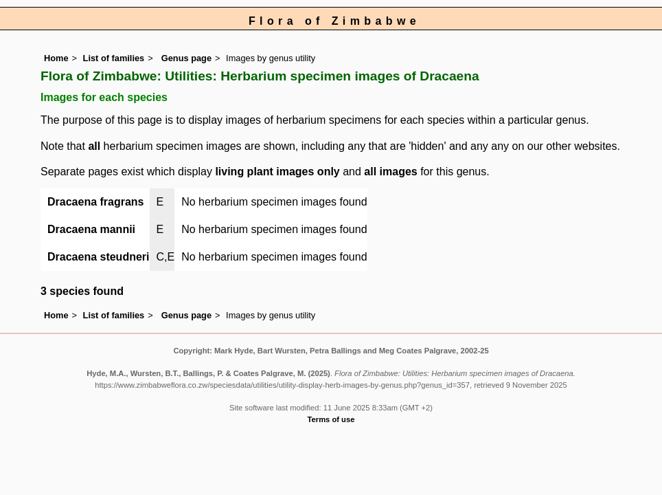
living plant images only (277, 171)
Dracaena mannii (91, 229)
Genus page (186, 58)
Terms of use (331, 419)
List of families (114, 58)
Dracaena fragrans (95, 202)
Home (56, 58)
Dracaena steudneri (98, 257)
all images (390, 171)
